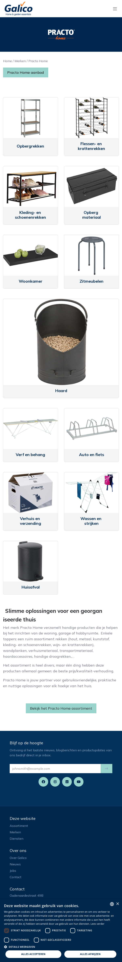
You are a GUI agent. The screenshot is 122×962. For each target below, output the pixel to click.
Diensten (16, 839)
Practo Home (38, 61)
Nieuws (15, 864)
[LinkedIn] (67, 782)
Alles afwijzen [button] (90, 954)
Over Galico (18, 858)
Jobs (13, 871)
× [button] (117, 903)
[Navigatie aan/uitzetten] (115, 8)
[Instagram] (55, 782)
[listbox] (112, 904)
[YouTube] (78, 782)
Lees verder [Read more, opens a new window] (97, 924)
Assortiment (19, 826)
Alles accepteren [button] (33, 954)
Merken (20, 61)
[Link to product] (30, 117)
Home (7, 61)
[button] (106, 768)
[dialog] (61, 930)
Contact (15, 877)
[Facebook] (43, 782)
